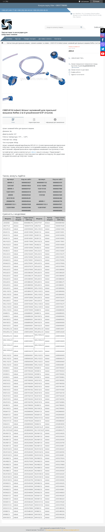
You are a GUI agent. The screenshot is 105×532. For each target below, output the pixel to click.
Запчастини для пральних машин (18, 43)
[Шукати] (81, 27)
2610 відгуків (85, 1)
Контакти (57, 39)
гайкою (33, 152)
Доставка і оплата (45, 39)
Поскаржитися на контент (54, 530)
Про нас (18, 39)
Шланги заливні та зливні (40, 43)
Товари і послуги (29, 39)
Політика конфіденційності (71, 530)
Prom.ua (62, 528)
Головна (9, 39)
